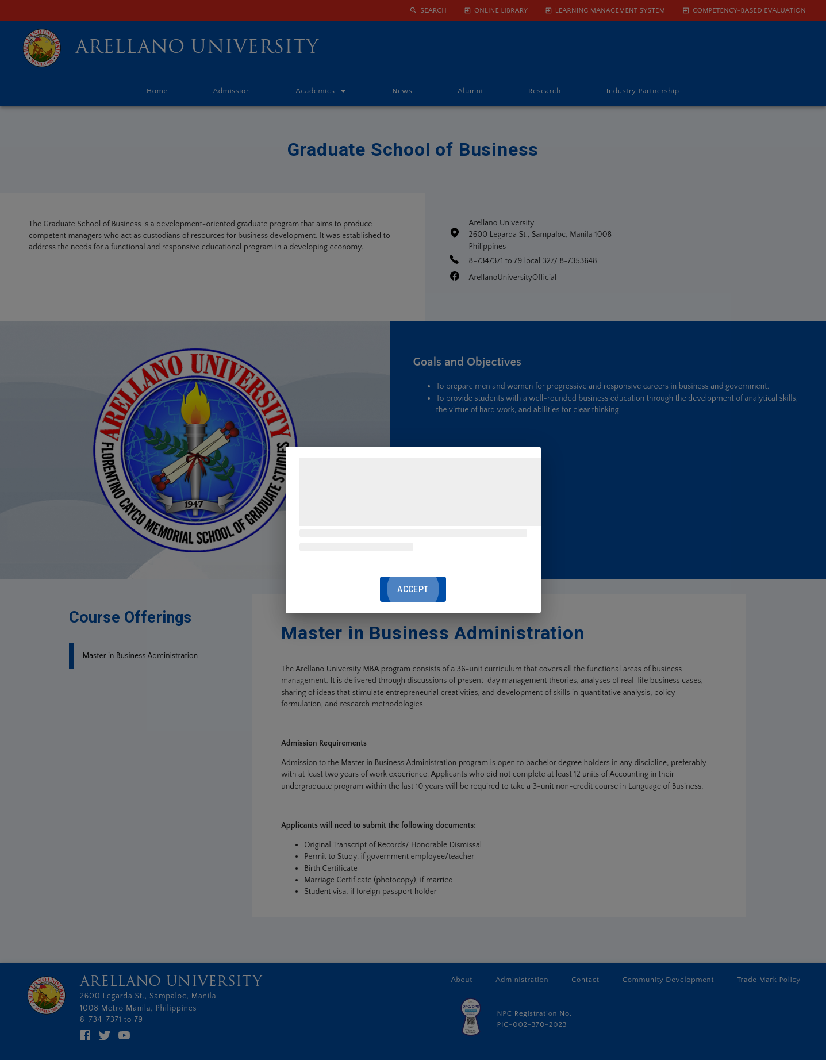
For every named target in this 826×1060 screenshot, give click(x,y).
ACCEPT (412, 589)
